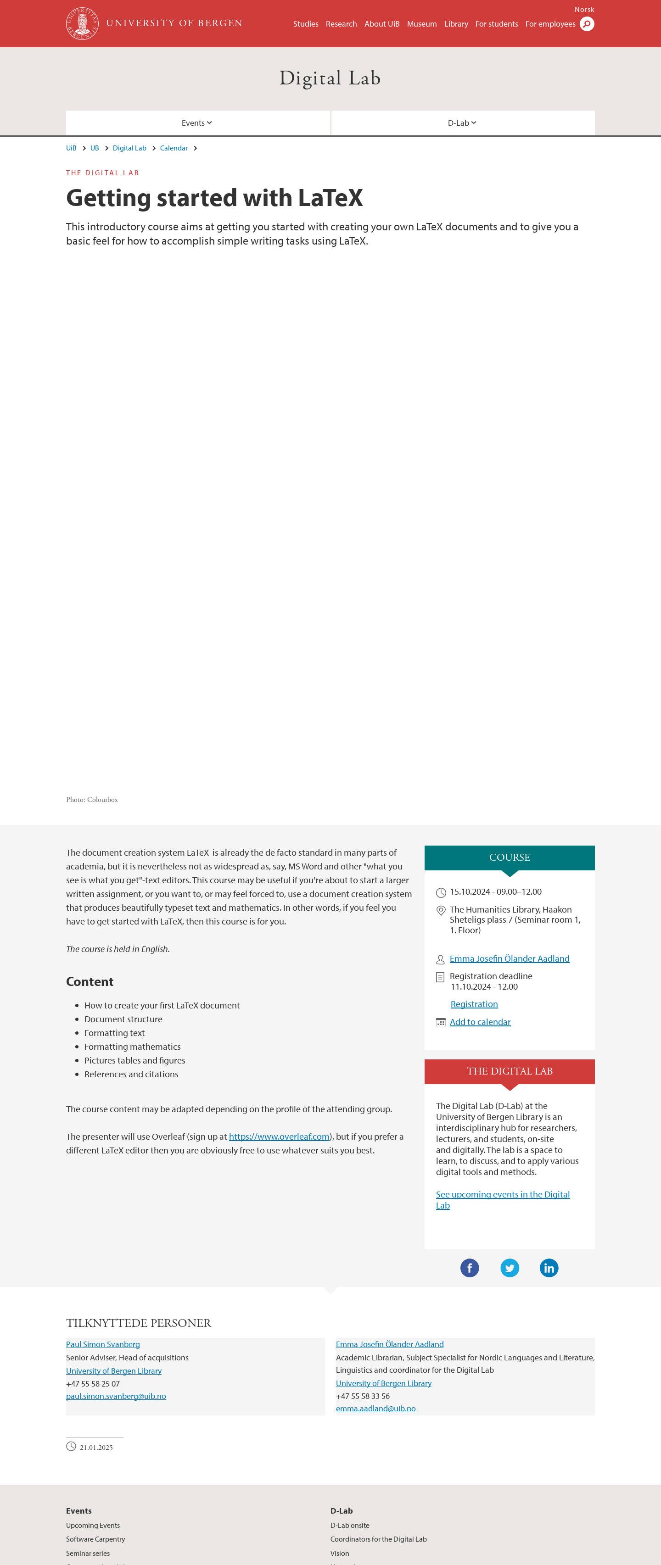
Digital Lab (330, 79)
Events (193, 122)
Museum (422, 23)
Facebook (470, 1098)
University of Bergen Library (114, 1200)
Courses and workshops (102, 1397)
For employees (551, 23)
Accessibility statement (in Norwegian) (422, 1556)
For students (497, 23)
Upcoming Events (93, 1355)
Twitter (510, 1098)
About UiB (382, 23)
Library (456, 23)
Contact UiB (198, 1556)
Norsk (585, 9)
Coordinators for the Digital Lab (378, 1369)
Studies (306, 23)
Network (343, 1397)
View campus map (369, 1481)
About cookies (334, 1556)
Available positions (253, 1556)
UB (94, 147)
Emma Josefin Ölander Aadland (510, 788)
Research (341, 23)
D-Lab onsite (350, 1355)
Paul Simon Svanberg (103, 1174)
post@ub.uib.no (90, 1459)
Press (297, 1556)
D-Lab (458, 122)
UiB (71, 147)
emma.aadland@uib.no (376, 1238)
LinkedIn (549, 1098)
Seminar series (88, 1382)
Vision (339, 1382)
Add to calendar (480, 851)
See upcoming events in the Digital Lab (503, 1030)
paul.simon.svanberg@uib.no (116, 1226)
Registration (474, 834)
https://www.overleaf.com (279, 966)
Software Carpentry (95, 1369)
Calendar (174, 147)
